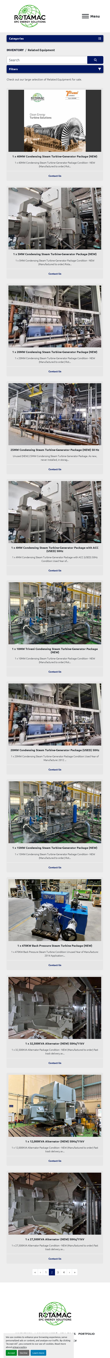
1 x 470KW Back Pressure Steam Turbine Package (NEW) (54, 945)
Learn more (38, 1352)
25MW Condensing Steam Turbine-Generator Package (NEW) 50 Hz (55, 450)
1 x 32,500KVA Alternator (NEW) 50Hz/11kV (54, 1043)
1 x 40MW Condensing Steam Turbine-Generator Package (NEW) (54, 156)
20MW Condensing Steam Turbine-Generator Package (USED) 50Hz (55, 750)
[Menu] (85, 16)
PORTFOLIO (86, 1334)
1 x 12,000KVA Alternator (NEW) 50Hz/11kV (54, 1141)
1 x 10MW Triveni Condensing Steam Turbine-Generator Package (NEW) (55, 650)
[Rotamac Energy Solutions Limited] (55, 1313)
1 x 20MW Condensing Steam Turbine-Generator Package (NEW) (54, 352)
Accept (11, 1352)
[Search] (47, 60)
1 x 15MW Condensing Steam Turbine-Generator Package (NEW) (54, 848)
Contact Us (54, 175)
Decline (23, 1352)
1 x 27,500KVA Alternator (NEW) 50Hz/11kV (54, 1239)
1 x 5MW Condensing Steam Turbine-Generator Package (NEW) (55, 254)
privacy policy (19, 1347)
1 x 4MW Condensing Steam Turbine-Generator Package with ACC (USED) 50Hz (54, 549)
